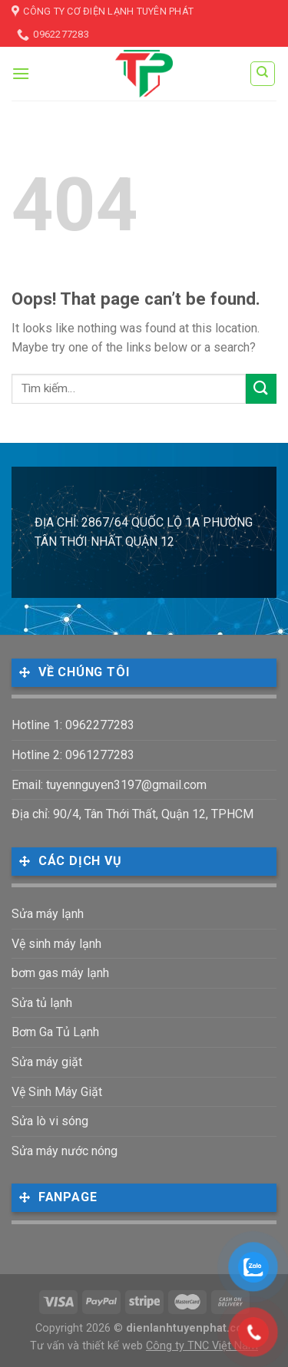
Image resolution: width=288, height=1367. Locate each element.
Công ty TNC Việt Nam (202, 1345)
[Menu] (21, 73)
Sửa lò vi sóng (50, 1121)
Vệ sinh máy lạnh (56, 943)
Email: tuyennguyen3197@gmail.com (109, 785)
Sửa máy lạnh (48, 913)
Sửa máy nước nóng (65, 1151)
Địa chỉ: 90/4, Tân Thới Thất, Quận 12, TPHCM (132, 814)
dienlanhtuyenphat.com (189, 1328)
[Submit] (261, 389)
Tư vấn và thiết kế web (88, 1345)
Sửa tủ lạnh (42, 1003)
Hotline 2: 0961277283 (73, 755)
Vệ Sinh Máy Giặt (57, 1092)
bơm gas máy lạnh (60, 973)
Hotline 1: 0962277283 (73, 725)
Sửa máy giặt (47, 1062)
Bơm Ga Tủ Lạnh (55, 1032)
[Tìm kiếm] (263, 73)
